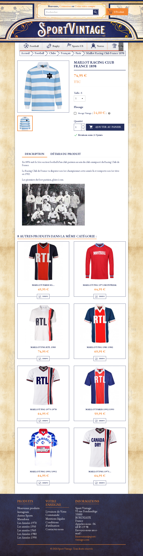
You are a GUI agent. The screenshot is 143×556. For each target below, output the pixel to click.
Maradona (23, 519)
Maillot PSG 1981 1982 (100, 347)
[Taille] (79, 99)
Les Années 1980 (27, 534)
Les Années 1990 (27, 537)
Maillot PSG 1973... (99, 471)
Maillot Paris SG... (43, 285)
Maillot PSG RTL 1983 (43, 347)
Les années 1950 (26, 526)
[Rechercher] (67, 12)
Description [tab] (34, 154)
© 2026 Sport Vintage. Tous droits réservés (71, 548)
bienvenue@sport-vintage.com (85, 538)
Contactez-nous (55, 529)
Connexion (65, 6)
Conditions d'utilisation (52, 523)
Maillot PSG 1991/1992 (43, 471)
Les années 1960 (26, 530)
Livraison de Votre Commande (56, 513)
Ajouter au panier (105, 127)
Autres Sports (25, 515)
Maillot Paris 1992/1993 (99, 409)
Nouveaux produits (28, 508)
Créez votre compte (85, 6)
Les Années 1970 (27, 523)
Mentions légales (55, 518)
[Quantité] (77, 127)
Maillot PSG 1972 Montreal (100, 285)
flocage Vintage (90, 113)
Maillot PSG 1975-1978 (43, 409)
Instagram (23, 512)
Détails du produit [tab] (65, 154)
